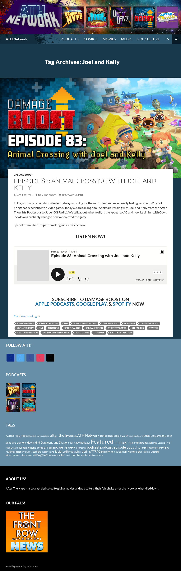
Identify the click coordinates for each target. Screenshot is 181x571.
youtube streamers (121, 332)
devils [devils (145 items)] (31, 442)
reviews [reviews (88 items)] (25, 451)
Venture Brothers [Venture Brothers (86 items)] (151, 451)
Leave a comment (72, 195)
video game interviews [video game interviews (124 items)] (19, 455)
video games (82, 332)
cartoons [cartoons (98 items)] (138, 435)
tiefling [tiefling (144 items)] (86, 451)
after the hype (25, 323)
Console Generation (84, 323)
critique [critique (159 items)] (149, 435)
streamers (138, 328)
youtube (99, 332)
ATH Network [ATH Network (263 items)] (88, 435)
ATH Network (16, 39)
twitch (153, 328)
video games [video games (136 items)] (41, 455)
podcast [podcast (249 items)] (93, 447)
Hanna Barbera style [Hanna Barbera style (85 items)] (160, 442)
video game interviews (56, 332)
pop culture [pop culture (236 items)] (135, 447)
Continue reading (27, 316)
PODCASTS (70, 39)
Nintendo (53, 328)
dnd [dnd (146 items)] (37, 442)
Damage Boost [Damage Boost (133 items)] (163, 435)
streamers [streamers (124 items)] (35, 451)
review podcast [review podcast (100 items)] (13, 451)
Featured (129, 323)
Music (126, 39)
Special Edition (94, 328)
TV (167, 39)
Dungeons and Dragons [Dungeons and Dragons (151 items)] (55, 442)
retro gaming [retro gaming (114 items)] (151, 447)
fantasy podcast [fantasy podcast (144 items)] (80, 442)
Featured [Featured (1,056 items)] (102, 441)
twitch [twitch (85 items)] (104, 451)
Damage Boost (23, 174)
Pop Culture (148, 39)
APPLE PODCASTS (54, 304)
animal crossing (48, 323)
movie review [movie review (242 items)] (64, 447)
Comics (90, 39)
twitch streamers (27, 332)
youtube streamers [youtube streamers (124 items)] (92, 455)
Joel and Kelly (25, 328)
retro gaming (72, 328)
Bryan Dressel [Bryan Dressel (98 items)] (126, 435)
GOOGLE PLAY (91, 304)
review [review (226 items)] (164, 447)
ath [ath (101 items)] (75, 435)
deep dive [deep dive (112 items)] (11, 442)
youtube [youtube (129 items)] (75, 455)
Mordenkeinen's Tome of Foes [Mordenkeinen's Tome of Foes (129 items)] (35, 447)
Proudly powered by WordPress (22, 566)
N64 (41, 328)
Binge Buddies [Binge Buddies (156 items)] (109, 435)
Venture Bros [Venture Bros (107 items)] (135, 451)
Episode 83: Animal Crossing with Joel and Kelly (85, 184)
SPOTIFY (122, 304)
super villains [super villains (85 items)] (48, 451)
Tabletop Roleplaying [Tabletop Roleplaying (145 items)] (68, 451)
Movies (109, 39)
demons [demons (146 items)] (22, 442)
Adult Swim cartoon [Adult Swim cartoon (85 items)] (40, 436)
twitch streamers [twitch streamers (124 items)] (117, 451)
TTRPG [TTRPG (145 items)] (95, 451)
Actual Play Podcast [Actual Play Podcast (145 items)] (18, 435)
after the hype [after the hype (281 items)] (61, 435)
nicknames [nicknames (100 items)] (81, 447)
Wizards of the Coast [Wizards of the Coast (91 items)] (59, 455)
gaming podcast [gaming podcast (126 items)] (141, 442)
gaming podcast (149, 323)
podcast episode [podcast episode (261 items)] (113, 447)
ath (65, 323)
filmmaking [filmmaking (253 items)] (123, 442)
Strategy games (117, 328)
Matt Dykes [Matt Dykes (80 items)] (11, 447)
